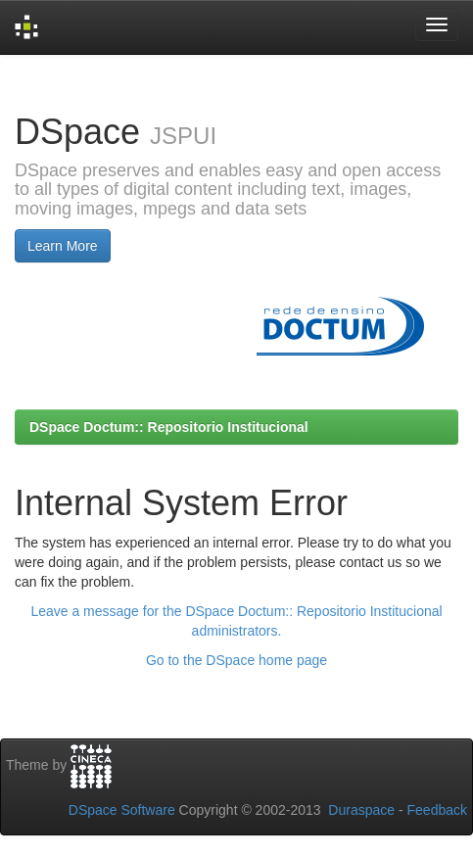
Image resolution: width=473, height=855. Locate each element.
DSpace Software (122, 810)
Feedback (437, 810)
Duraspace (361, 810)
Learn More (62, 246)
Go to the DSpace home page (236, 660)
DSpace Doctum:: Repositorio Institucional (168, 427)
